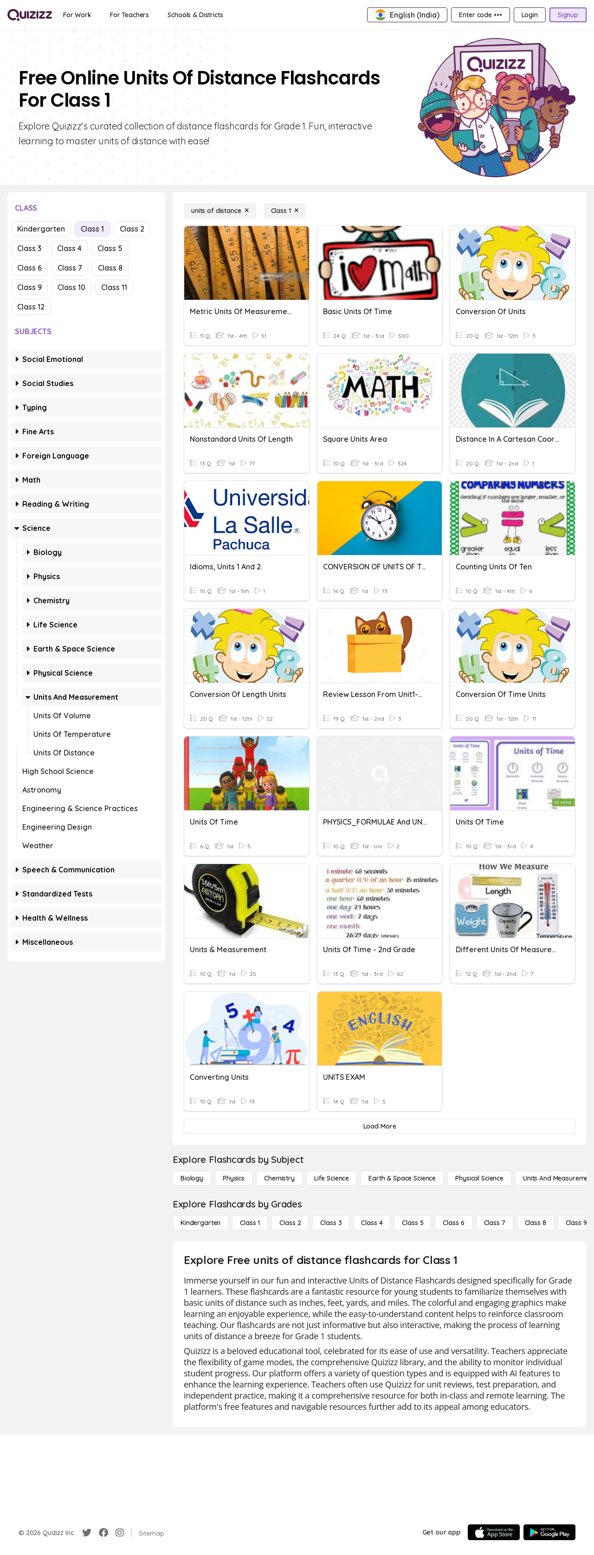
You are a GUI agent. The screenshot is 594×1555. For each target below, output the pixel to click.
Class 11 (114, 287)
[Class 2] (290, 1222)
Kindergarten (41, 228)
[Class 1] (285, 210)
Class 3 (29, 248)
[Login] (530, 14)
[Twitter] (86, 1532)
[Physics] (233, 1178)
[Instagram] (120, 1532)
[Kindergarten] (200, 1222)
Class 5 (110, 248)
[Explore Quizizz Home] (29, 15)
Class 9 (29, 287)
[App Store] (494, 1532)
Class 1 (92, 228)
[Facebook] (103, 1532)
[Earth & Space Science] (402, 1178)
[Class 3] (330, 1222)
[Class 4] (371, 1222)
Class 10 (71, 287)
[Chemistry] (279, 1178)
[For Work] (77, 14)
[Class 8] (535, 1222)
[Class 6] (453, 1222)
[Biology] (192, 1178)
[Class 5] (412, 1222)
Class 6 (29, 267)
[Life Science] (331, 1178)
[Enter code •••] (480, 14)
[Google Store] (549, 1532)
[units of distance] (220, 210)
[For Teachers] (129, 14)
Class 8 (110, 267)
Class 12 (31, 306)
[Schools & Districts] (195, 14)
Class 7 (70, 267)
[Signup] (568, 14)
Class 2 (132, 228)
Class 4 (69, 248)
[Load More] (379, 1126)
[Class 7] (494, 1222)
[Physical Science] (479, 1178)
